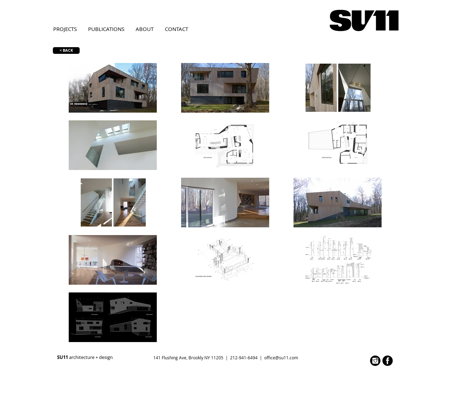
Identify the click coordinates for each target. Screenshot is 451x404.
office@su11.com (281, 357)
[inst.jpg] (375, 360)
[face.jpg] (387, 360)
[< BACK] (66, 50)
